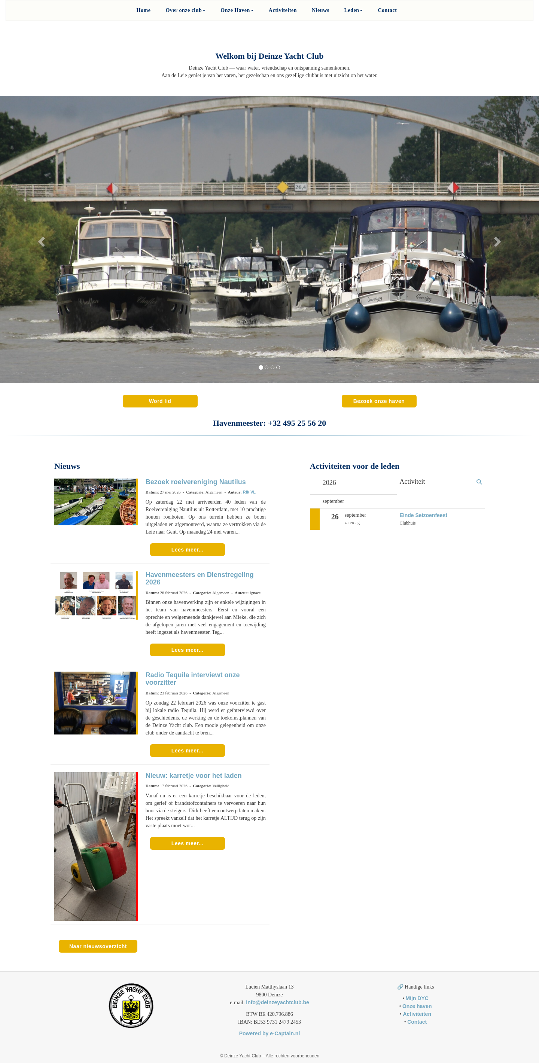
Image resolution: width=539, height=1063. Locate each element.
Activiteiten (283, 10)
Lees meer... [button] (187, 550)
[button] (40, 239)
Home (144, 10)
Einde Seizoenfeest (424, 515)
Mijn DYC (416, 998)
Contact (387, 10)
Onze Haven (237, 10)
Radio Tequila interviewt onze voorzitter (193, 678)
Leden (353, 10)
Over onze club (185, 10)
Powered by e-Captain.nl (269, 1033)
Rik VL (249, 492)
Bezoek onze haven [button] (379, 401)
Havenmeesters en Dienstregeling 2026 (200, 578)
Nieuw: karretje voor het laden (194, 775)
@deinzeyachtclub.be (277, 1002)
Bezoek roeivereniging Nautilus (196, 482)
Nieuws (320, 10)
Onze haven (417, 1006)
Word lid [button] (160, 401)
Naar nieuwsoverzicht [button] (98, 946)
